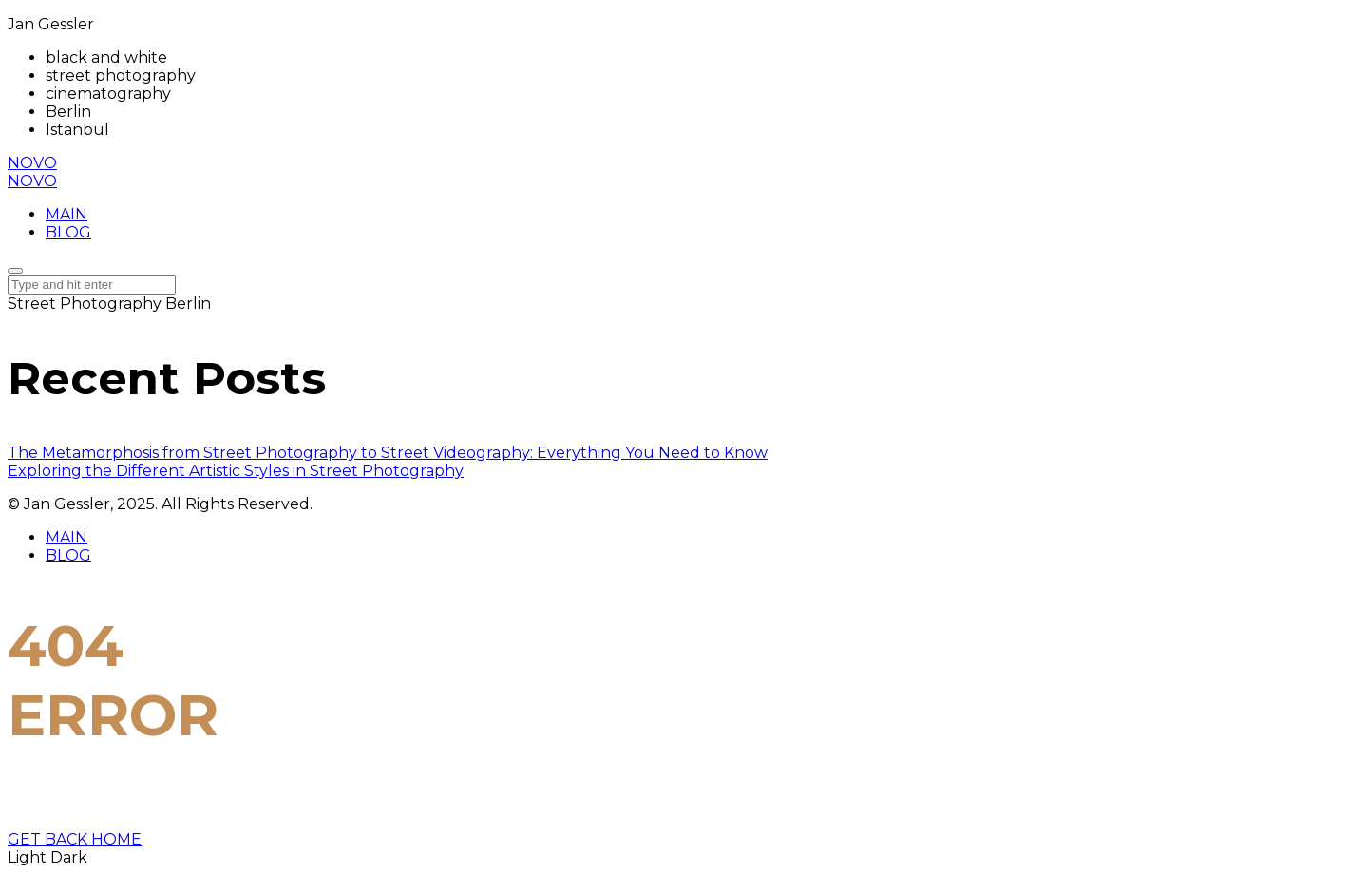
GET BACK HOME (75, 839)
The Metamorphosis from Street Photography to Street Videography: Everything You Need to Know (388, 453)
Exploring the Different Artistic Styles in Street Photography (236, 471)
